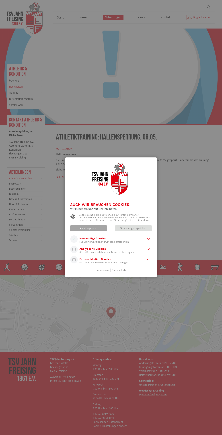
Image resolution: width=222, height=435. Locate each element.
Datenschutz (119, 270)
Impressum (103, 270)
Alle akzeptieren (89, 228)
